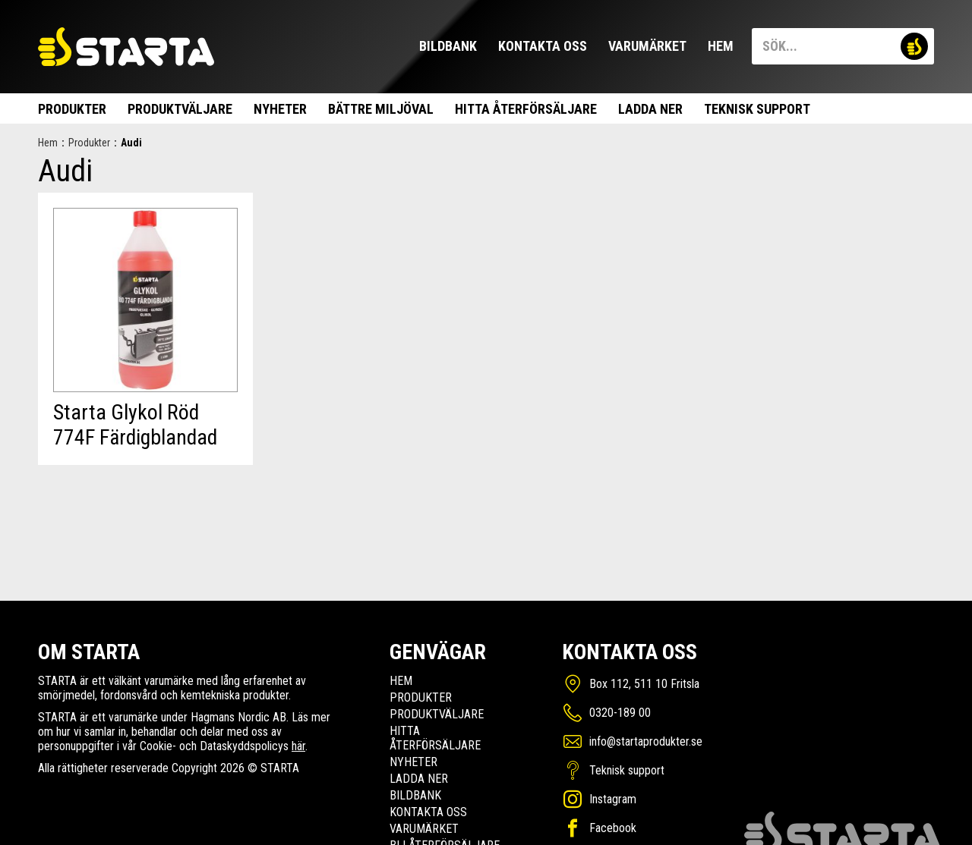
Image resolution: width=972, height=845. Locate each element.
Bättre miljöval (381, 109)
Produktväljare (180, 109)
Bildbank (448, 46)
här (298, 746)
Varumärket (647, 46)
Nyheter (280, 109)
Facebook (612, 828)
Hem (721, 46)
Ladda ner (650, 109)
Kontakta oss (542, 46)
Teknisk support (757, 109)
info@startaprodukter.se (645, 741)
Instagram (612, 799)
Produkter (72, 109)
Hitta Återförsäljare (526, 109)
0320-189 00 (620, 712)
